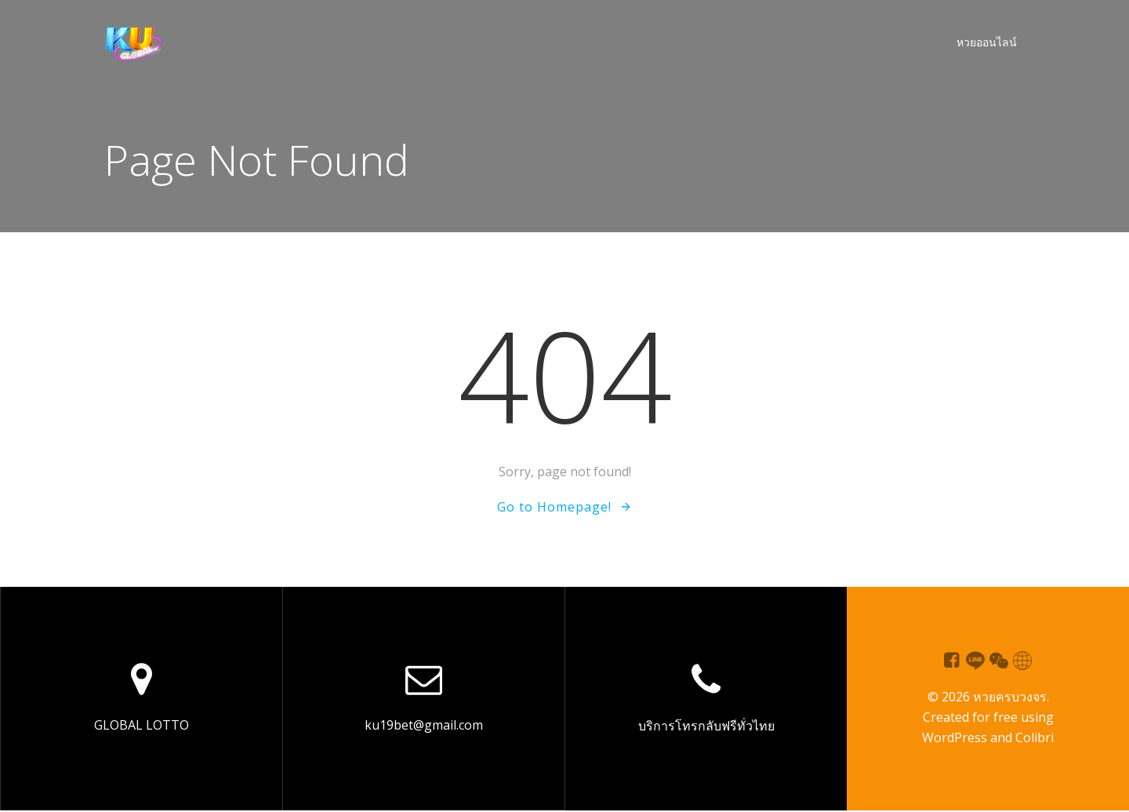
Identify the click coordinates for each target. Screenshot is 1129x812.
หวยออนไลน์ (986, 43)
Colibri (1034, 739)
